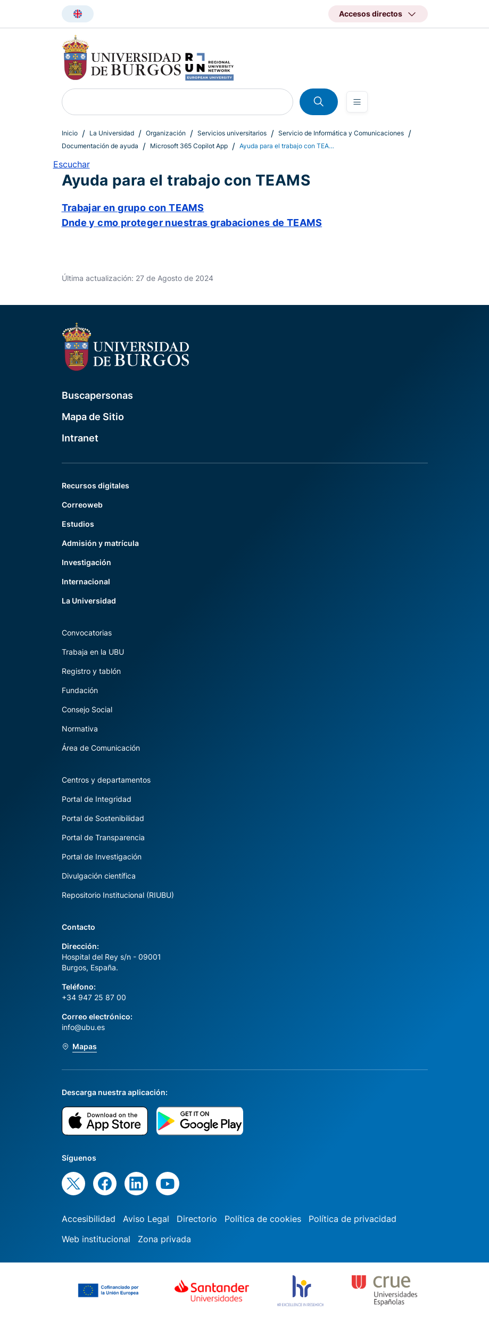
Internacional (86, 581)
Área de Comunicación (101, 747)
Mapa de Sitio (93, 416)
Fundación (80, 690)
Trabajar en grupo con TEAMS (133, 207)
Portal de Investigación (102, 856)
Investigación (86, 562)
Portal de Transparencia (103, 837)
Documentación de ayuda (100, 146)
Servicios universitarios (232, 133)
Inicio (70, 133)
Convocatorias (87, 632)
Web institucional (96, 1239)
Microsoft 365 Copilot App (189, 146)
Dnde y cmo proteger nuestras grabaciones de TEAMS (192, 222)
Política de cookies (263, 1218)
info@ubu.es (83, 1027)
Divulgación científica (99, 875)
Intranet (80, 438)
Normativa (80, 728)
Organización (166, 133)
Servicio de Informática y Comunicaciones (341, 133)
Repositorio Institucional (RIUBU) (118, 894)
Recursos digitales (95, 485)
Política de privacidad (352, 1218)
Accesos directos (370, 13)
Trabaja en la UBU (93, 651)
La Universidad (111, 133)
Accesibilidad (88, 1218)
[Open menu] (357, 101)
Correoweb (82, 504)
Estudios (78, 523)
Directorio (197, 1218)
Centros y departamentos (106, 779)
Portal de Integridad (96, 798)
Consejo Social (87, 709)
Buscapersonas (97, 395)
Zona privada (164, 1239)
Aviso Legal (146, 1218)
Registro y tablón (91, 670)
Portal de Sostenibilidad (103, 818)
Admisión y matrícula (100, 543)
